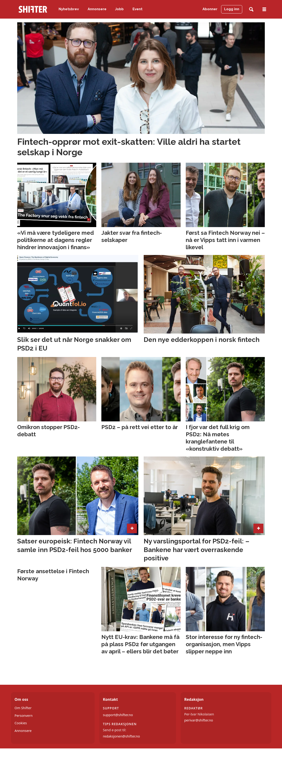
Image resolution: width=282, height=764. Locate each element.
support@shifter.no (118, 715)
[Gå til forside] (32, 9)
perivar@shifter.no (198, 720)
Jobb (119, 9)
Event (138, 9)
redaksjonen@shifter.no (121, 736)
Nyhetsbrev (69, 9)
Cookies (21, 723)
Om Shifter (23, 708)
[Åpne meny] (264, 9)
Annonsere (97, 9)
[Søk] (251, 9)
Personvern (24, 715)
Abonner (209, 9)
